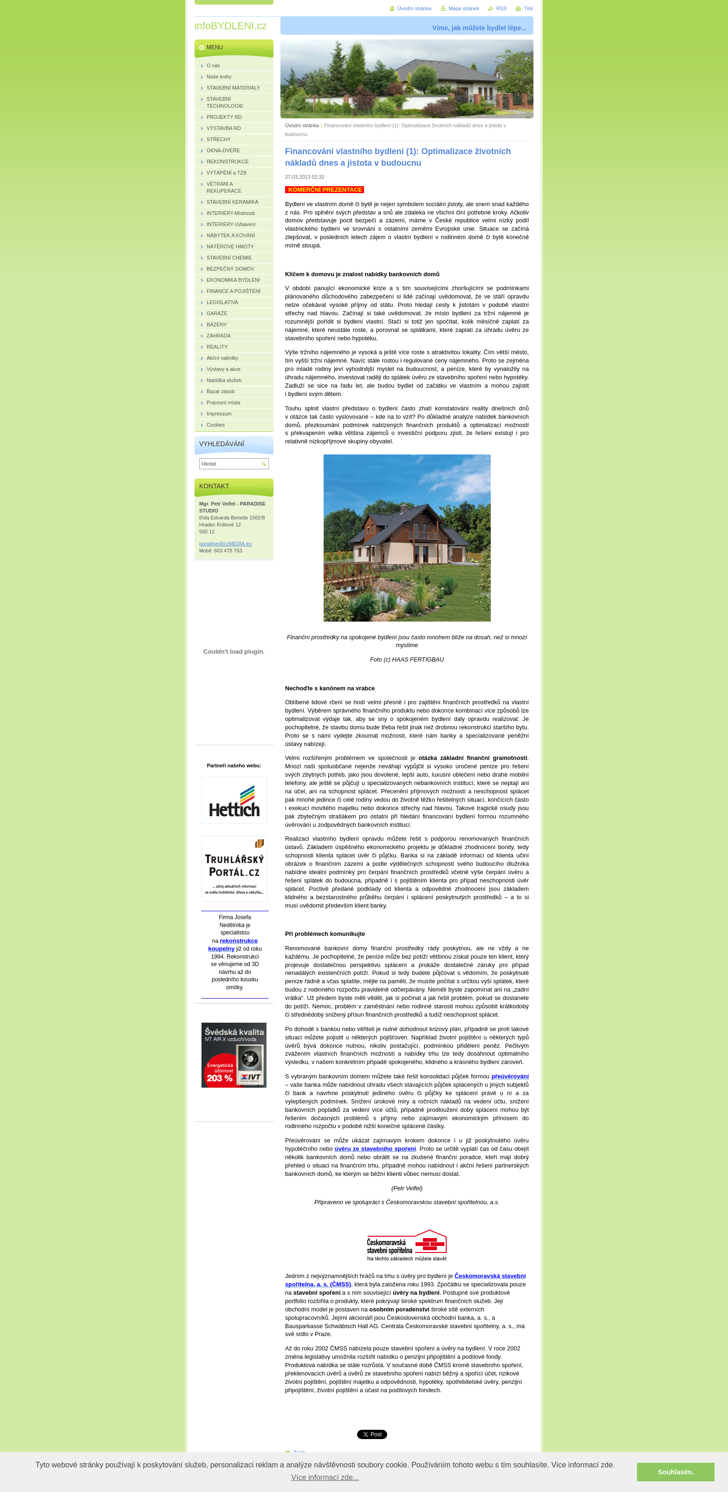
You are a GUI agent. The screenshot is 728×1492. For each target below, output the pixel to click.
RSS (501, 8)
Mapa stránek (463, 8)
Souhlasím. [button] (676, 1472)
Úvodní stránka (302, 125)
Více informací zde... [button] (325, 1477)
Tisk (528, 8)
